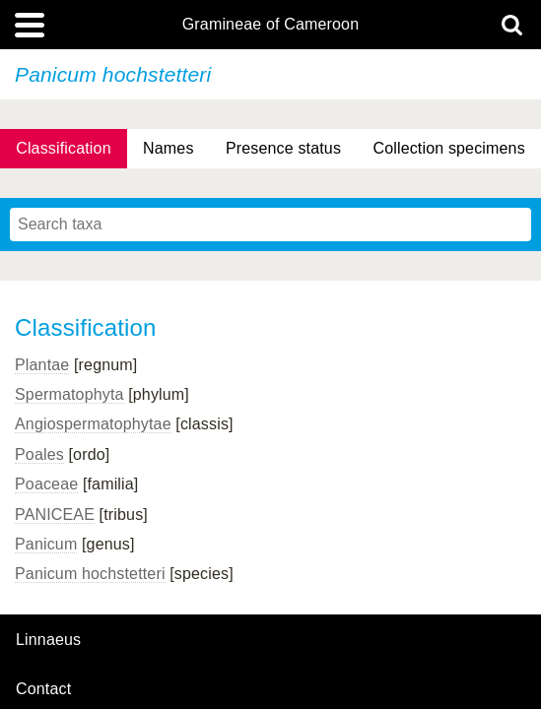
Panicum (46, 544)
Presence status (283, 148)
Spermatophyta (69, 394)
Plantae (42, 364)
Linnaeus (48, 640)
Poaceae (46, 484)
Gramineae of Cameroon (270, 24)
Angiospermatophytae (93, 424)
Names (168, 148)
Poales (39, 454)
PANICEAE (55, 514)
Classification (63, 148)
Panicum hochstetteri (90, 573)
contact (43, 688)
